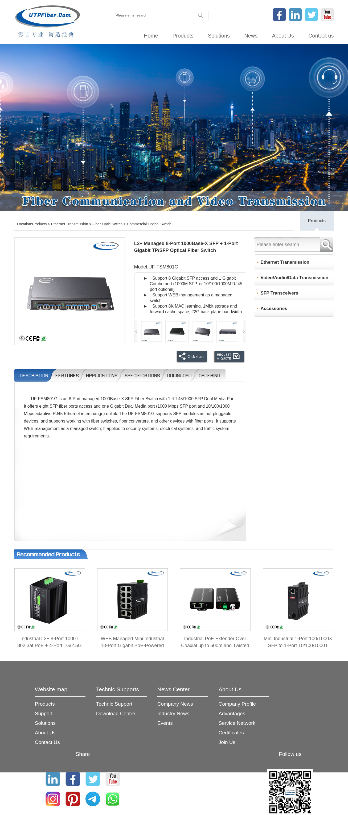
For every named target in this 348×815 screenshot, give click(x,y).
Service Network (237, 723)
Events (165, 723)
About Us (283, 36)
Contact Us (47, 742)
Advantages (232, 713)
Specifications (142, 375)
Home (151, 36)
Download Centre (115, 713)
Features (67, 375)
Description (34, 375)
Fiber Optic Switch (107, 224)
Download (179, 375)
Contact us (321, 36)
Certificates (231, 732)
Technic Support (114, 704)
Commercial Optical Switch (149, 224)
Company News (175, 704)
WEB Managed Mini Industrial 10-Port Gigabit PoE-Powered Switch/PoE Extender (132, 645)
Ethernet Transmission (69, 224)
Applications (101, 375)
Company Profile (237, 704)
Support (44, 713)
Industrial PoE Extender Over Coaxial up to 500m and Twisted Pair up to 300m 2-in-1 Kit (215, 645)
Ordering (209, 375)
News (250, 36)
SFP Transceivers (279, 293)
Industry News (173, 713)
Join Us (227, 742)
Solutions (219, 36)
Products (183, 36)
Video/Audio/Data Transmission (295, 277)
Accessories (274, 308)
